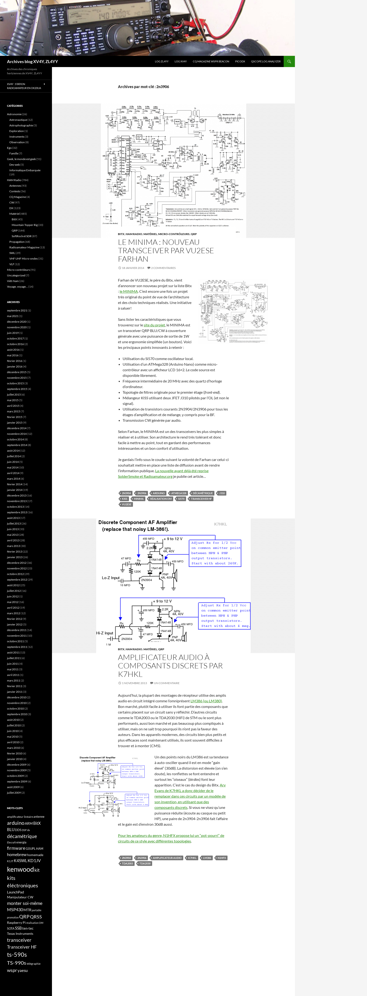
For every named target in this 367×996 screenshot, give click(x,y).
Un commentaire (167, 683)
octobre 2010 (15, 708)
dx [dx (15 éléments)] (28, 830)
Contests (14, 191)
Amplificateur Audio (167, 857)
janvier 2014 (14, 490)
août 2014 (13, 450)
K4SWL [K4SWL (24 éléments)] (20, 860)
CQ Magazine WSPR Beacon (211, 61)
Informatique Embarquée (24, 170)
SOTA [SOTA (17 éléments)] (11, 928)
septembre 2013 (17, 512)
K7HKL (192, 857)
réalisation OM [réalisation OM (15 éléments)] (34, 922)
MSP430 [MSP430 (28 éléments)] (15, 909)
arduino (159, 493)
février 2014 (14, 484)
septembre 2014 (17, 445)
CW (11, 202)
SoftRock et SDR (22, 236)
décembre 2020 (16, 321)
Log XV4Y (181, 61)
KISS (124, 498)
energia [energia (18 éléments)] (21, 842)
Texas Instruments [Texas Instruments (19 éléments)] (20, 933)
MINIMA (139, 498)
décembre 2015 (16, 372)
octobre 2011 (15, 641)
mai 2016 (12, 355)
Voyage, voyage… (17, 286)
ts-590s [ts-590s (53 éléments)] (17, 954)
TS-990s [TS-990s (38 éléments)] (16, 963)
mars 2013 (13, 546)
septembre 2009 (17, 781)
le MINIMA (129, 291)
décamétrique (203, 493)
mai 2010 (12, 736)
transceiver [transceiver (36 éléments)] (19, 940)
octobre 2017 (15, 338)
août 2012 (13, 585)
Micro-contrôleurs (174, 234)
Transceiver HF (201, 498)
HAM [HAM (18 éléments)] (39, 848)
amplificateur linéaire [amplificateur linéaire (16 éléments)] (20, 816)
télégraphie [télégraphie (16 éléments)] (33, 963)
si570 (181, 498)
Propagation (17, 241)
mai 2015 (12, 400)
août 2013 (13, 518)
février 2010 (14, 753)
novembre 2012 (17, 568)
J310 (222, 493)
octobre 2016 (15, 344)
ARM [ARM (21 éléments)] (29, 823)
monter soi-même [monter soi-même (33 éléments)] (24, 903)
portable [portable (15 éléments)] (36, 910)
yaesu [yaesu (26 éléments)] (23, 970)
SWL (12, 253)
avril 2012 (13, 607)
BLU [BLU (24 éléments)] (11, 829)
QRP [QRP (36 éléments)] (24, 916)
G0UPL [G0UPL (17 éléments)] (31, 848)
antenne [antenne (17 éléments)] (38, 816)
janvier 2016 (14, 366)
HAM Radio (134, 234)
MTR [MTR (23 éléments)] (27, 909)
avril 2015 (13, 405)
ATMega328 (178, 493)
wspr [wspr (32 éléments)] (12, 970)
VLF (11, 264)
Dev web (14, 164)
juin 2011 (13, 663)
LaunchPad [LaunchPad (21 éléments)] (15, 892)
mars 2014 (13, 478)
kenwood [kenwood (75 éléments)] (20, 869)
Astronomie (14, 114)
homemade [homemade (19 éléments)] (35, 855)
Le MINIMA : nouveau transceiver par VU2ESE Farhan (166, 250)
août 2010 (13, 719)
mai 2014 (12, 467)
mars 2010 (13, 748)
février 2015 (14, 417)
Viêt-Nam (13, 281)
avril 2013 (13, 540)
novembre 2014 (17, 434)
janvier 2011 (14, 691)
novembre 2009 (17, 770)
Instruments (16, 136)
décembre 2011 (16, 630)
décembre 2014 (16, 428)
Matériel (150, 234)
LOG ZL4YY (162, 61)
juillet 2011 (14, 658)
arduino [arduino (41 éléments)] (15, 823)
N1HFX (222, 857)
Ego (9, 148)
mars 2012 (13, 613)
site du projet (154, 325)
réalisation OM (161, 498)
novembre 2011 (17, 635)
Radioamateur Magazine (24, 247)
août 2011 (13, 652)
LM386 (207, 857)
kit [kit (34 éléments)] (37, 870)
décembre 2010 (16, 697)
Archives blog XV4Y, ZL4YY (32, 61)
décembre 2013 (16, 495)
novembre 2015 (17, 377)
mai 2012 (12, 602)
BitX (121, 234)
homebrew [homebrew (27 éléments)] (17, 854)
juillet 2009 (14, 792)
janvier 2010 (14, 759)
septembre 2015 (17, 389)
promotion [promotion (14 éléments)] (13, 917)
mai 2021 (12, 316)
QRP (194, 234)
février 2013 (14, 551)
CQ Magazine (17, 197)
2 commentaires (163, 268)
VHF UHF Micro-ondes (23, 258)
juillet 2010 (14, 725)
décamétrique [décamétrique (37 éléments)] (22, 836)
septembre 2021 (17, 310)
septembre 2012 (17, 579)
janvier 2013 (14, 557)
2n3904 (126, 493)
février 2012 (14, 619)
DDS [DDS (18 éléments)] (18, 830)
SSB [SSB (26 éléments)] (18, 928)
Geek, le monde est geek (21, 159)
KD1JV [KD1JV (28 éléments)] (34, 860)
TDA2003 (127, 863)
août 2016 (13, 349)
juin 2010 (13, 731)
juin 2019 (13, 333)
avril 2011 (13, 675)
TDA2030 (144, 863)
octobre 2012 (15, 574)
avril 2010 (13, 742)
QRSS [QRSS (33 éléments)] (36, 916)
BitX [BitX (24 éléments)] (37, 823)
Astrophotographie (21, 125)
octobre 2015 (15, 383)
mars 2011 (13, 680)
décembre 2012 (16, 562)
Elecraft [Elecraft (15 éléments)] (11, 842)
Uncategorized (16, 275)
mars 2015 (13, 411)
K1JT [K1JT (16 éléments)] (10, 861)
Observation (17, 142)
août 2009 (13, 787)
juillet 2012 (14, 591)
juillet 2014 (14, 456)
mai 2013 (12, 534)
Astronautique (18, 119)
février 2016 (14, 361)
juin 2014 (13, 462)
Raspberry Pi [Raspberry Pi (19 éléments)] (16, 923)
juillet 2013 (14, 523)
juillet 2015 (14, 394)
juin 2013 (13, 529)
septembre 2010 (17, 714)
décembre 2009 (16, 764)
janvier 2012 (14, 624)
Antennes (15, 185)
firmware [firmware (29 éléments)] (16, 848)
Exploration (16, 131)
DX (11, 208)
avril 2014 (13, 473)
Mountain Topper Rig (25, 225)
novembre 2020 (17, 327)
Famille (13, 153)
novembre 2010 (17, 703)
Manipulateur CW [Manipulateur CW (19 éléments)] (20, 897)
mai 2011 (12, 669)
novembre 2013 (17, 501)
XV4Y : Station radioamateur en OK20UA (24, 85)
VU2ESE (126, 504)
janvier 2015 (14, 422)
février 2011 (14, 686)
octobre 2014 (15, 439)
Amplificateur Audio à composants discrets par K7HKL (170, 665)
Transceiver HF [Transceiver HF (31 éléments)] (22, 947)
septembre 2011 (17, 647)
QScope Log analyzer (266, 61)
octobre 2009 (15, 776)
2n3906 (141, 493)
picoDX (240, 61)
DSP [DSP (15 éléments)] (24, 830)
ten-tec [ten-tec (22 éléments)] (27, 928)
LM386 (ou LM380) (206, 701)
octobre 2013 (15, 506)
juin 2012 (13, 596)
